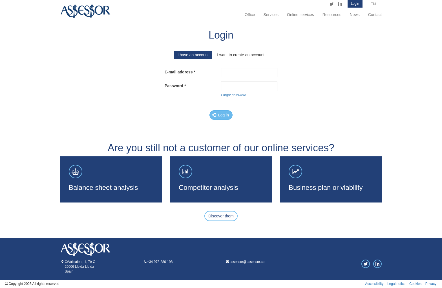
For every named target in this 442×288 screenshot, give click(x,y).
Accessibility (374, 284)
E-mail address (180, 72)
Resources (331, 14)
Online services (300, 14)
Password (175, 86)
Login (355, 4)
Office (250, 14)
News (355, 14)
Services (271, 14)
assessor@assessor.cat (247, 262)
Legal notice (396, 284)
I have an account (193, 55)
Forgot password (233, 95)
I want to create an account (240, 55)
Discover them (220, 216)
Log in (220, 115)
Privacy (430, 284)
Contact (375, 14)
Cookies (415, 284)
